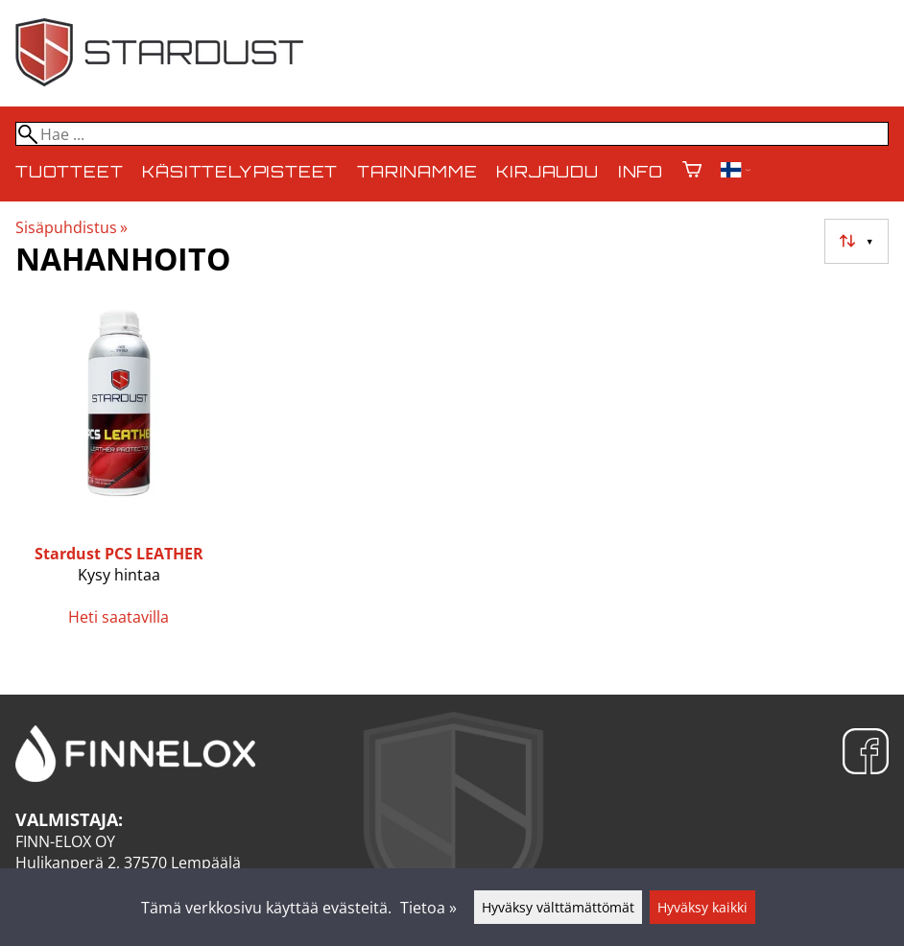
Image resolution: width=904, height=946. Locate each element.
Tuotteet (69, 171)
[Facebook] (866, 753)
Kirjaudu (547, 171)
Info (640, 171)
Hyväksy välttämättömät (558, 907)
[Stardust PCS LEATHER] (119, 471)
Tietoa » (428, 907)
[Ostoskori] (692, 171)
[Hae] (452, 134)
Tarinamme (417, 171)
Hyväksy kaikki (702, 907)
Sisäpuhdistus (71, 227)
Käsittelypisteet (240, 171)
